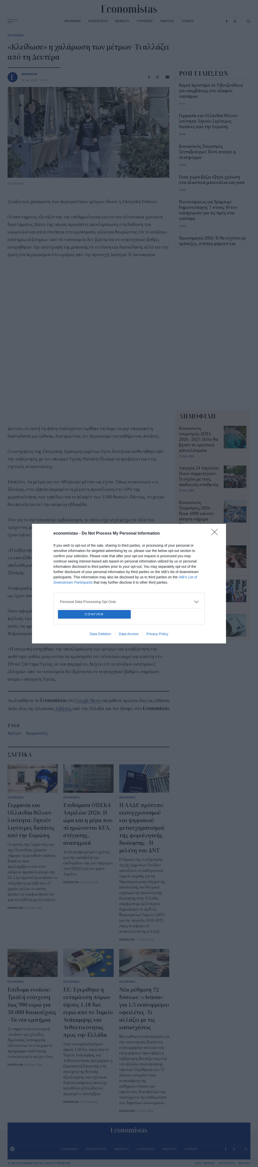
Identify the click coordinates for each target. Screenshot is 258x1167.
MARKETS (122, 21)
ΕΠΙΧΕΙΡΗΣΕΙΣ (98, 21)
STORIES (188, 21)
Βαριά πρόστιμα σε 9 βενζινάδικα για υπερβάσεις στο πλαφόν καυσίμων (211, 91)
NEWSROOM (29, 74)
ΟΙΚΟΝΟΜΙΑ (72, 21)
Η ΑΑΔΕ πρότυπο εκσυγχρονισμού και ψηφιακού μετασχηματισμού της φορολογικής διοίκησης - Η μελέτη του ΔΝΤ (142, 828)
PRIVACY (244, 1163)
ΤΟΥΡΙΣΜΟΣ (145, 21)
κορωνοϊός (38, 733)
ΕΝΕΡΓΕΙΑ (167, 21)
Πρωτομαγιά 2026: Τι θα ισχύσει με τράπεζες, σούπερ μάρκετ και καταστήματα (212, 244)
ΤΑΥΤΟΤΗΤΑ (226, 1163)
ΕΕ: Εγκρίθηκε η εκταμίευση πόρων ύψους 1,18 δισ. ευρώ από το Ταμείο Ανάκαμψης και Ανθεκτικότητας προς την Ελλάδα (88, 1012)
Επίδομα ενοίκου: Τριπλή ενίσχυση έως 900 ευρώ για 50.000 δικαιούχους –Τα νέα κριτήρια (32, 1005)
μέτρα (15, 733)
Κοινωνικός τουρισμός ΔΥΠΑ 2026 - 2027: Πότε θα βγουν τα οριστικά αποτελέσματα (198, 439)
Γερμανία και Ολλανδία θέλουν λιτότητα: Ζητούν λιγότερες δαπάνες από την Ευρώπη (31, 820)
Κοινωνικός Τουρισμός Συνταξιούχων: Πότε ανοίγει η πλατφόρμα (207, 152)
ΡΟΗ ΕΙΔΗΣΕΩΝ (204, 73)
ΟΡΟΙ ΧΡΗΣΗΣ (205, 1163)
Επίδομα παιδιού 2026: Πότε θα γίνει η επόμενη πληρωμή (199, 622)
